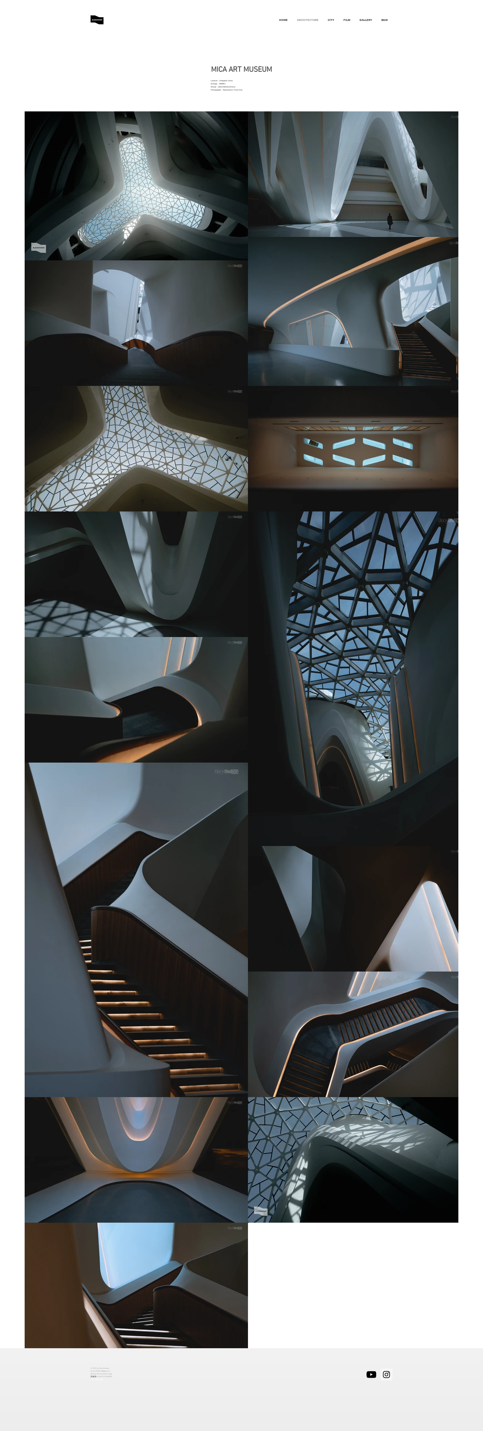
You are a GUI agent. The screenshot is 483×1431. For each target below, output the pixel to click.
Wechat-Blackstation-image (101, 1373)
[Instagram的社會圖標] (386, 1375)
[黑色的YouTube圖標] (371, 1375)
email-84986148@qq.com (100, 1370)
